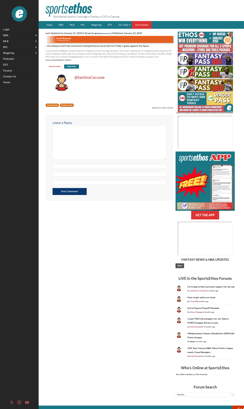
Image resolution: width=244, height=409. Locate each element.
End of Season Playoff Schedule (203, 308)
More (180, 266)
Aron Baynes (52, 105)
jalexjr (192, 341)
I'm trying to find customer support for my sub (210, 286)
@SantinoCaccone (102, 33)
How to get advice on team (201, 297)
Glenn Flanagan (196, 312)
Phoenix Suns (67, 105)
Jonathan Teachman (198, 291)
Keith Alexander (197, 327)
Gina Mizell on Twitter (62, 60)
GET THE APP (205, 215)
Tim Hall (193, 301)
